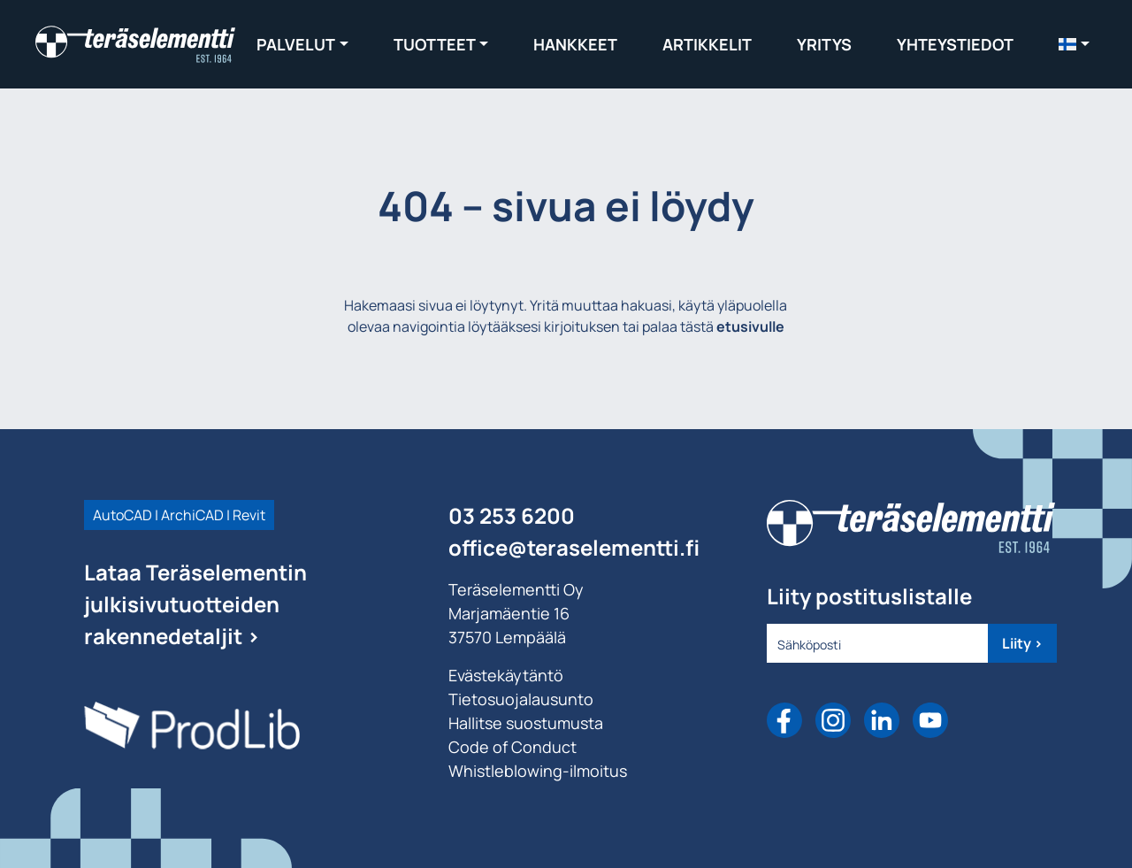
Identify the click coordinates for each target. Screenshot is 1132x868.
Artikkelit (707, 44)
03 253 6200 (511, 515)
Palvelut (295, 44)
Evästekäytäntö (505, 675)
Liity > (1022, 643)
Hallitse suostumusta (525, 723)
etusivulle (750, 326)
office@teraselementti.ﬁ (574, 547)
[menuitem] (1074, 44)
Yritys (824, 44)
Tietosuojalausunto (520, 699)
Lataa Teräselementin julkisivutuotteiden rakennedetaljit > (195, 603)
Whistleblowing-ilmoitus (537, 770)
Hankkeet (575, 44)
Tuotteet (435, 44)
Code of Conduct (512, 746)
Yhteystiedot (955, 44)
